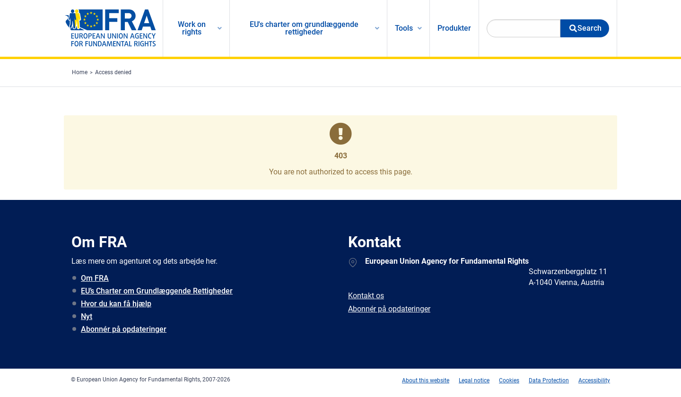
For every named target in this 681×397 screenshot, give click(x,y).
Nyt (86, 316)
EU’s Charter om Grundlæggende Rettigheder (157, 290)
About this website (425, 380)
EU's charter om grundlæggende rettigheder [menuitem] (304, 28)
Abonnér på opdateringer (123, 329)
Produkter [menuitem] (454, 28)
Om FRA (95, 278)
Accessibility (594, 380)
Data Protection (549, 380)
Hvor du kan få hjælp (116, 303)
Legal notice (474, 380)
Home (79, 72)
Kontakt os (366, 295)
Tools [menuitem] (404, 28)
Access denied (113, 72)
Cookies (509, 380)
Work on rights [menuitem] (192, 28)
